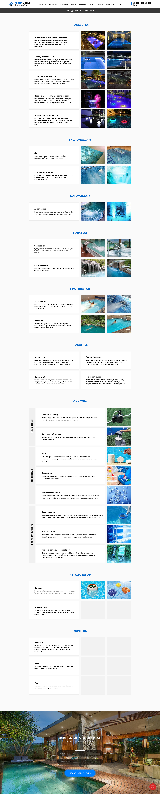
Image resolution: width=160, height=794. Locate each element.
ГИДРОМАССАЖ (53, 4)
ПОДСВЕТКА (42, 4)
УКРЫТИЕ (119, 4)
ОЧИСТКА (100, 4)
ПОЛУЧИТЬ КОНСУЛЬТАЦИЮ (80, 773)
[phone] (80, 762)
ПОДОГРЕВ (92, 4)
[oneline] (80, 753)
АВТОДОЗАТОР (110, 4)
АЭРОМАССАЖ (64, 4)
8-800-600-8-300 (142, 3)
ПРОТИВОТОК (82, 4)
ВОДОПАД (73, 4)
